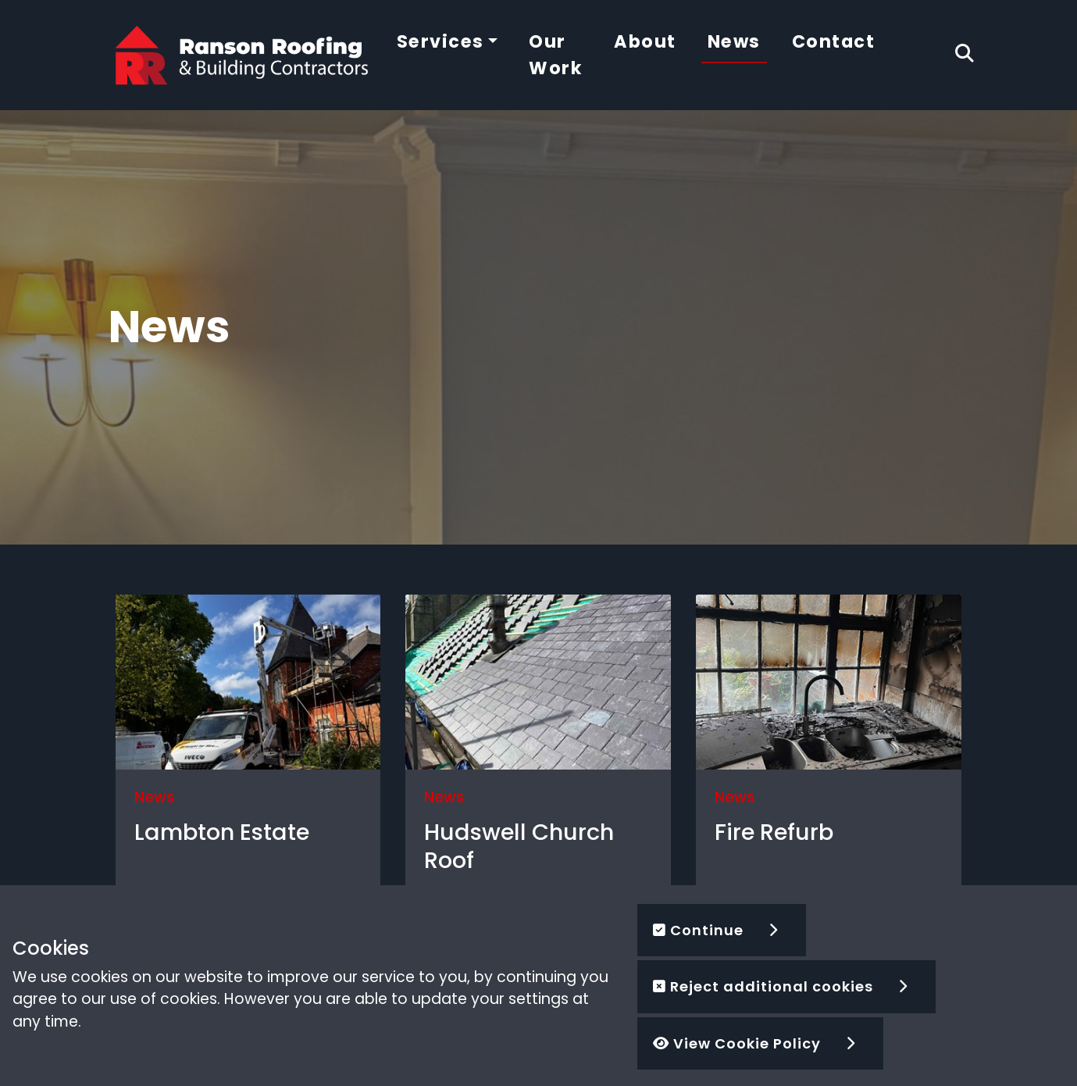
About (645, 41)
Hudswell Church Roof (519, 846)
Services (440, 41)
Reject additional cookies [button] (763, 986)
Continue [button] (698, 930)
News (734, 41)
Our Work (556, 54)
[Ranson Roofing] (242, 54)
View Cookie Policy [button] (737, 1043)
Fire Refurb (774, 832)
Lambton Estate (221, 832)
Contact (834, 41)
